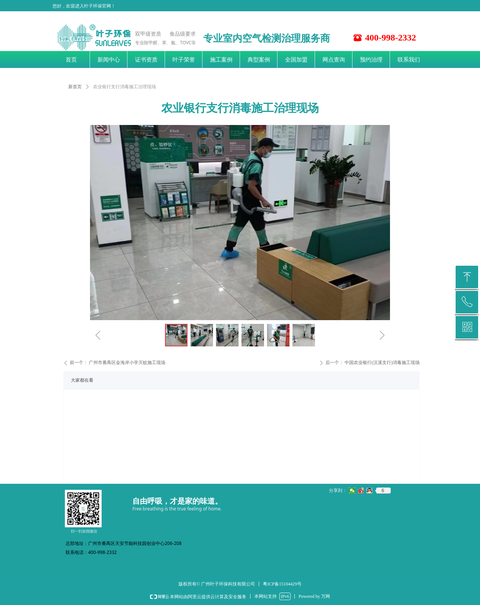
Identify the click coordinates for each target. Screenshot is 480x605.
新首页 (75, 86)
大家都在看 (82, 380)
